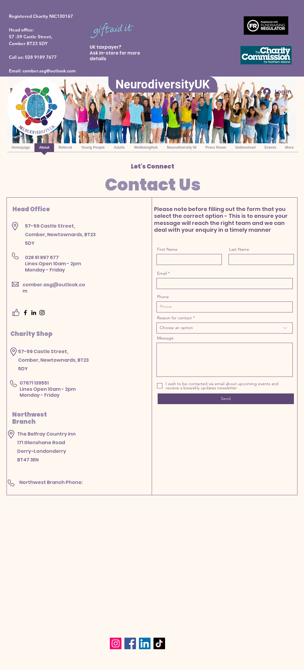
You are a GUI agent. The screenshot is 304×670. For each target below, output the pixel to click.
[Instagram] (42, 312)
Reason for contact (174, 318)
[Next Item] (286, 110)
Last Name (239, 249)
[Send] (226, 398)
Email (162, 273)
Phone (163, 297)
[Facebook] (25, 312)
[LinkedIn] (33, 312)
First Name (167, 249)
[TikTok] (159, 643)
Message (165, 338)
